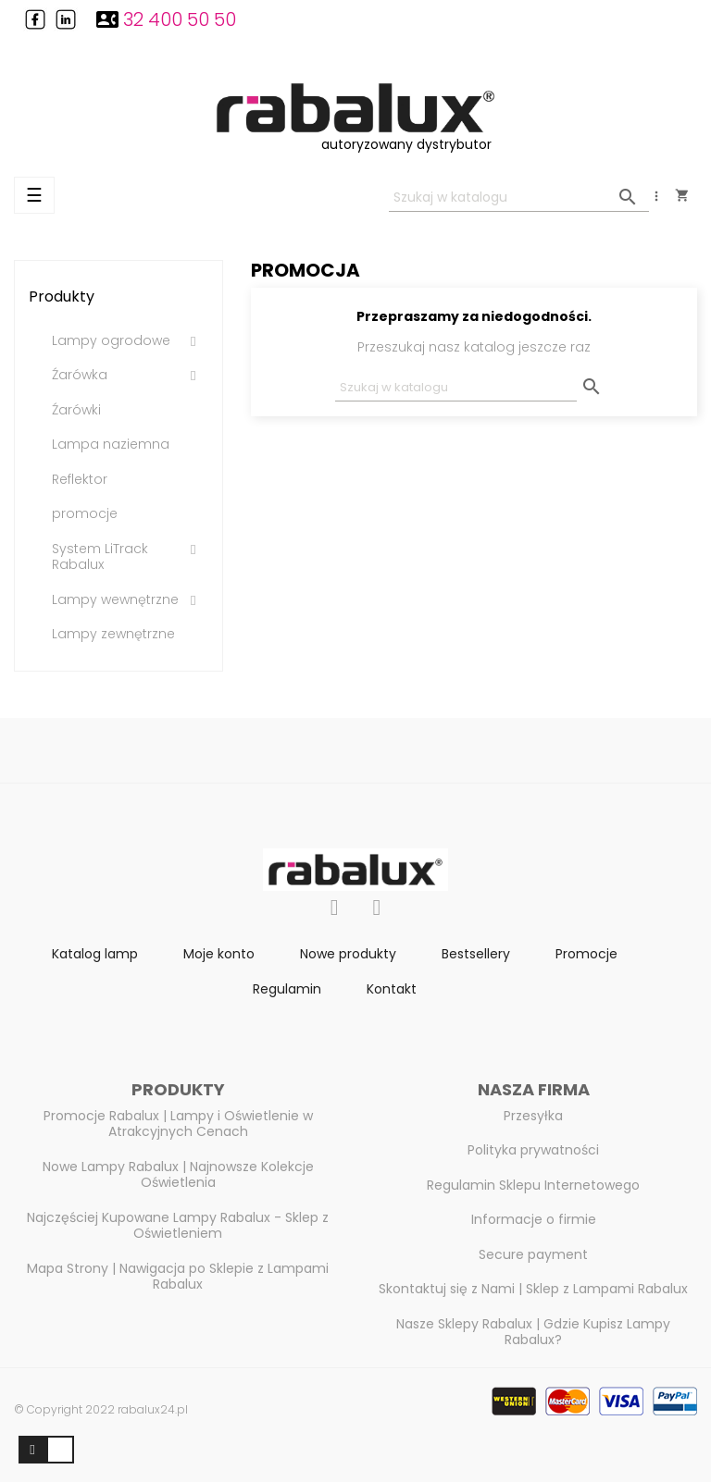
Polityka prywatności (533, 1150)
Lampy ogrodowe (111, 341)
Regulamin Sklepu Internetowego (533, 1185)
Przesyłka (533, 1115)
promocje (85, 514)
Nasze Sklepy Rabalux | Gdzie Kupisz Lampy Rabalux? (533, 1332)
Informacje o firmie (533, 1219)
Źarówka (79, 375)
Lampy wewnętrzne (115, 600)
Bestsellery (476, 954)
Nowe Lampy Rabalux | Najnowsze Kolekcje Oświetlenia (178, 1174)
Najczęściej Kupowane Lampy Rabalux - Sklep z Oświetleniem (178, 1225)
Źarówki (76, 410)
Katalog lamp (95, 954)
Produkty (61, 296)
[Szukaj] (519, 198)
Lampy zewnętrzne (113, 634)
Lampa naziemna (110, 445)
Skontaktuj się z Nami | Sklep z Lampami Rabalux (533, 1288)
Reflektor (79, 480)
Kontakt (392, 989)
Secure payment (533, 1254)
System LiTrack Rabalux (100, 557)
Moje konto (219, 954)
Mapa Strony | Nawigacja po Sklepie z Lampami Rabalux (178, 1276)
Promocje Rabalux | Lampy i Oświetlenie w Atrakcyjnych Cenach (178, 1124)
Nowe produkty (348, 954)
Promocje (586, 954)
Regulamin (287, 989)
